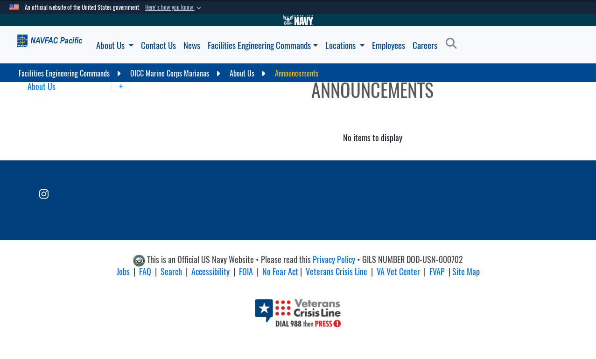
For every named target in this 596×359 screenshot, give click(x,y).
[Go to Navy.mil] (298, 20)
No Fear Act (280, 271)
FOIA (246, 271)
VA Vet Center (398, 271)
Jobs (123, 271)
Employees (388, 45)
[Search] (454, 43)
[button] (174, 7)
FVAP (437, 271)
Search (171, 271)
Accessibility (210, 271)
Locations (345, 45)
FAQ (145, 271)
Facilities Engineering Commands (263, 45)
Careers (425, 45)
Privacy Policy (334, 260)
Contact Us (158, 45)
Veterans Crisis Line (336, 271)
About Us (114, 45)
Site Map (466, 271)
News (191, 45)
